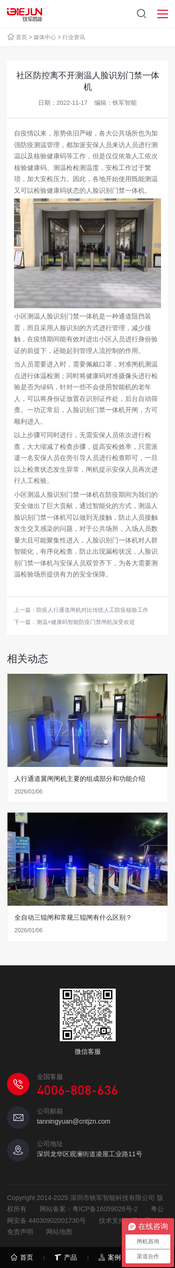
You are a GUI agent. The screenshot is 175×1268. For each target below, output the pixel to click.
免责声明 (20, 1231)
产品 (65, 1257)
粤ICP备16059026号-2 (105, 1209)
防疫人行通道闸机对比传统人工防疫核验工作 (92, 610)
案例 (109, 1257)
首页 (21, 37)
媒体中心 (45, 37)
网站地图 (59, 1231)
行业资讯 (74, 37)
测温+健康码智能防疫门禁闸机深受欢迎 (85, 622)
